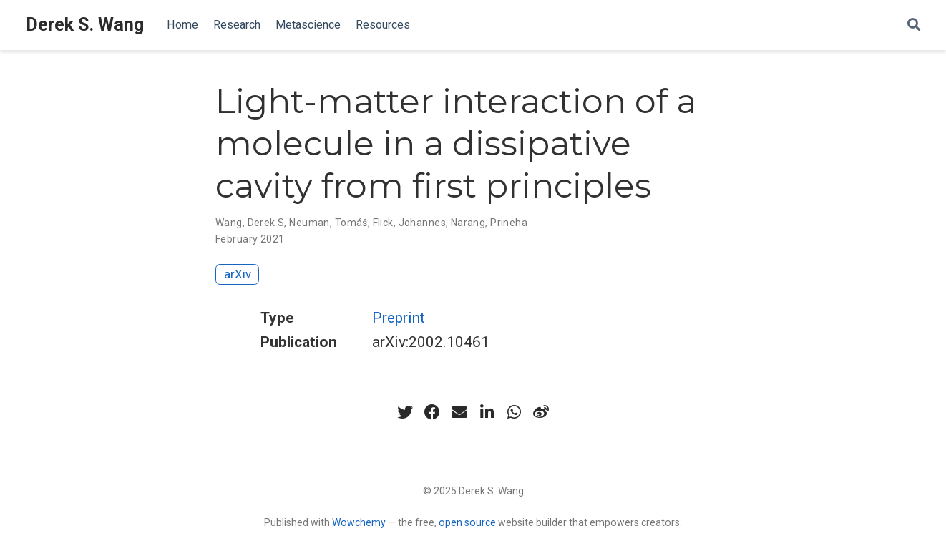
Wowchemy (359, 522)
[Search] (913, 25)
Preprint (398, 317)
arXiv (237, 274)
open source (467, 522)
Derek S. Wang (85, 24)
